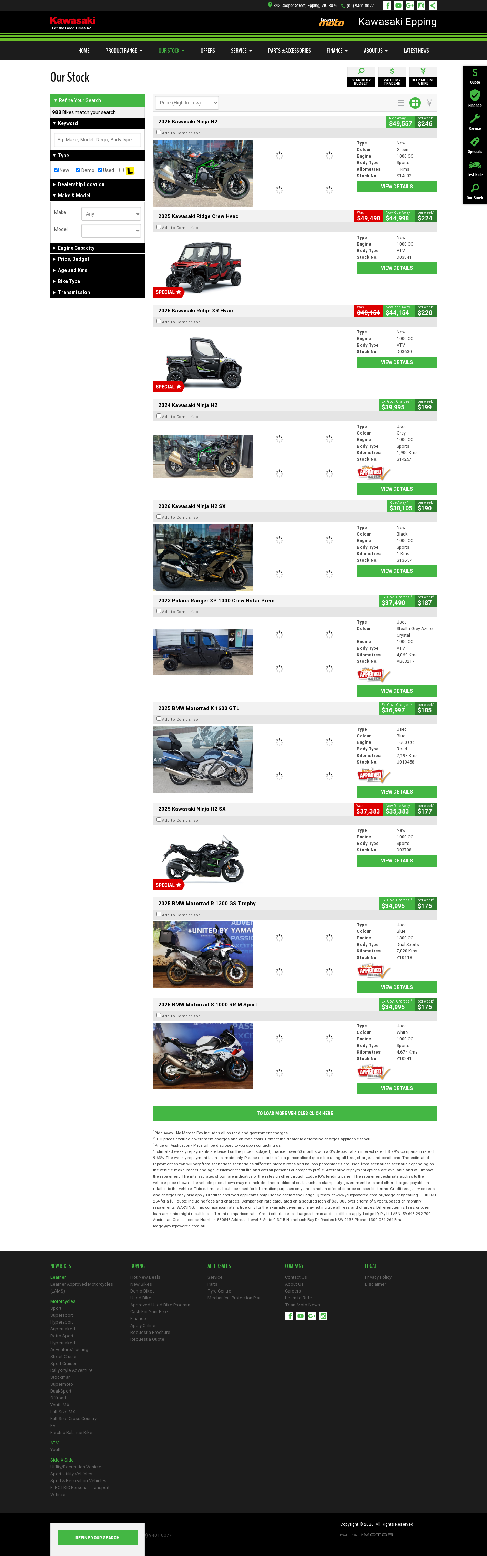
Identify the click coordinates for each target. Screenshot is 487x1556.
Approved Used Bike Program (160, 1305)
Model (61, 229)
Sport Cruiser (63, 1363)
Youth (56, 1450)
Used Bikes (142, 1298)
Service (241, 51)
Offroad (58, 1398)
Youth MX (59, 1405)
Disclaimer (375, 1284)
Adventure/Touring (69, 1350)
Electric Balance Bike (71, 1432)
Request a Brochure (150, 1332)
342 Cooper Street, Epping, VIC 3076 (302, 5)
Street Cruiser (64, 1356)
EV (52, 1425)
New (61, 170)
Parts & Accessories (289, 51)
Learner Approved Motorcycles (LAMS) (81, 1287)
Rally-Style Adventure (71, 1370)
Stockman (60, 1377)
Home (84, 51)
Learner (58, 1277)
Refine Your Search (77, 100)
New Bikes (141, 1284)
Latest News (416, 51)
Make (60, 212)
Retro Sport (61, 1336)
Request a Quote (147, 1339)
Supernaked (62, 1329)
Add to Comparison (181, 133)
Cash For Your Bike (149, 1312)
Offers (208, 51)
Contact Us (296, 1277)
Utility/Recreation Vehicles (77, 1467)
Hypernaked (62, 1343)
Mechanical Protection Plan (234, 1298)
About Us (376, 51)
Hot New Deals (145, 1277)
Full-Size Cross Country (73, 1419)
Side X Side (62, 1460)
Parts (212, 1284)
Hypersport (61, 1322)
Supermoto (61, 1384)
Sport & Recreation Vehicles (78, 1481)
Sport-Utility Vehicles (71, 1474)
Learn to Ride (298, 1298)
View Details (397, 186)
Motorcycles (62, 1301)
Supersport (61, 1315)
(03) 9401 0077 (360, 5)
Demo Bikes (142, 1291)
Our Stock (172, 51)
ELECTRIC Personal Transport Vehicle (80, 1491)
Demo (85, 170)
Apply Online (142, 1325)
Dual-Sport (60, 1391)
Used (106, 170)
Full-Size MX (62, 1412)
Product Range (124, 51)
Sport (55, 1308)
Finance (337, 51)
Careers (293, 1291)
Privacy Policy (378, 1277)
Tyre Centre (219, 1291)
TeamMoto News (302, 1305)
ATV (54, 1443)
